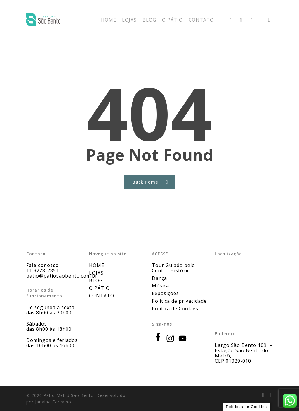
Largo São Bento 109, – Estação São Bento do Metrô (243, 350)
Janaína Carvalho (53, 402)
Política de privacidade (179, 301)
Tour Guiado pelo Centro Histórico (173, 268)
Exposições (165, 293)
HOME (96, 265)
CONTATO (101, 295)
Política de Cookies (175, 308)
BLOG (96, 280)
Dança (159, 278)
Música (160, 285)
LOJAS (96, 272)
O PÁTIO (99, 288)
